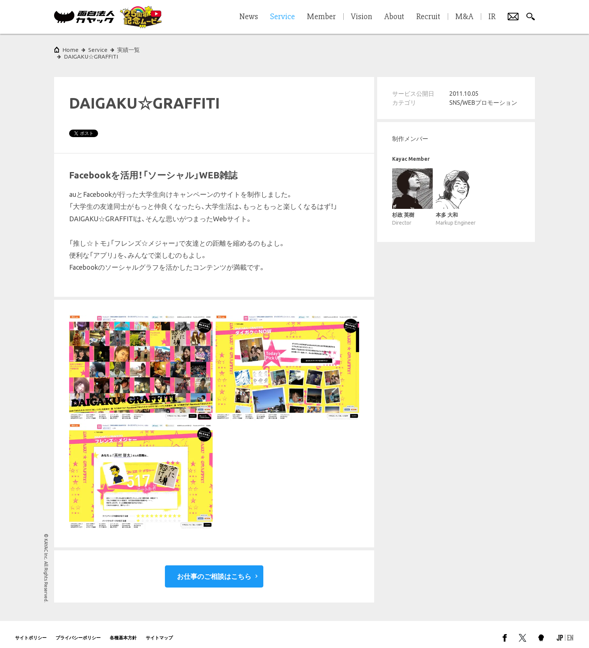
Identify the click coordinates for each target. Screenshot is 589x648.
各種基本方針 (123, 630)
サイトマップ (159, 630)
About (394, 17)
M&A (464, 17)
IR (491, 17)
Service (97, 50)
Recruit (428, 17)
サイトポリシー (31, 630)
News (248, 17)
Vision (361, 17)
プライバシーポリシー (78, 630)
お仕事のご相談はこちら (214, 569)
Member (321, 17)
